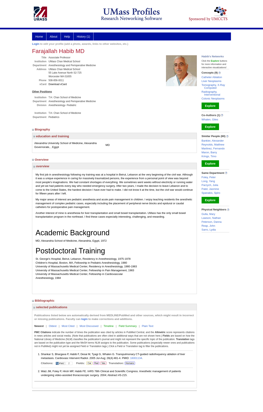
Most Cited (68, 326)
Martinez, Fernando (213, 148)
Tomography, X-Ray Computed (213, 86)
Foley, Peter (209, 177)
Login (35, 43)
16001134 (136, 358)
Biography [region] (41, 129)
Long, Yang (208, 181)
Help (67, 36)
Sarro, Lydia (209, 229)
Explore (210, 105)
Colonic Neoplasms (213, 98)
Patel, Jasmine (210, 188)
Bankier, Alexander (213, 140)
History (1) (83, 36)
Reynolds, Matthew (213, 144)
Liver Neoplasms (211, 81)
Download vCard (57, 84)
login (84, 319)
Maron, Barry (209, 152)
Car (89, 363)
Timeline (109, 326)
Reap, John (208, 225)
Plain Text (147, 326)
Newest (39, 326)
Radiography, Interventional (211, 93)
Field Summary (128, 326)
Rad (95, 363)
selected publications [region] (50, 307)
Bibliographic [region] (43, 300)
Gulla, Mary (208, 214)
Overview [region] (40, 159)
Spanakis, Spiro (211, 192)
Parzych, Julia (210, 185)
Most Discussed (89, 326)
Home (39, 36)
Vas (103, 363)
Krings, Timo (209, 156)
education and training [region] (51, 136)
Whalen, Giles (210, 119)
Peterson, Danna (212, 221)
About (53, 36)
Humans (130, 363)
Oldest (53, 326)
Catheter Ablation (212, 77)
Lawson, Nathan (211, 217)
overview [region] (41, 166)
